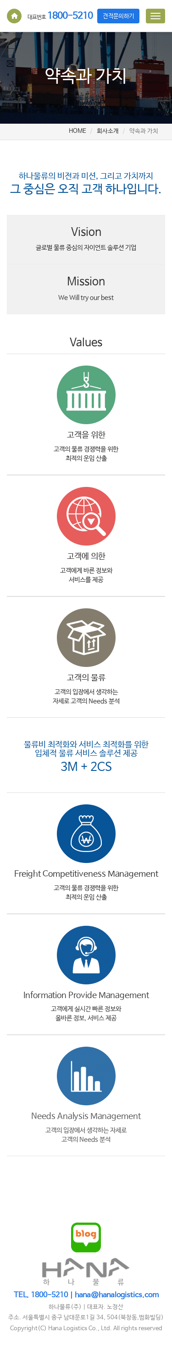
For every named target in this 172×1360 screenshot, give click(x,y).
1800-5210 (60, 16)
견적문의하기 (118, 16)
